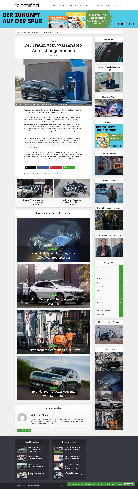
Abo (113, 5)
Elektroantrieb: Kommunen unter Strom (53, 350)
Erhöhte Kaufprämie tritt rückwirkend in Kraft (35, 458)
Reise (108, 5)
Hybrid (69, 5)
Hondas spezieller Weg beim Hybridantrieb (36, 474)
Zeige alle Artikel (24, 430)
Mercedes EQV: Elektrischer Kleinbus (35, 466)
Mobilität (78, 5)
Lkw (39, 173)
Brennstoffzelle (30, 173)
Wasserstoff (70, 122)
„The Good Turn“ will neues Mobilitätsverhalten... (72, 466)
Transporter (58, 173)
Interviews (89, 5)
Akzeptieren (128, 484)
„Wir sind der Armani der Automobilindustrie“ (73, 474)
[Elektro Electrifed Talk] (109, 108)
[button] (30, 167)
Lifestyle (99, 5)
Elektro (61, 5)
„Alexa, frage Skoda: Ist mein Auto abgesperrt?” (73, 449)
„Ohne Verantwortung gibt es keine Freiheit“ (72, 457)
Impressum (56, 486)
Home (53, 5)
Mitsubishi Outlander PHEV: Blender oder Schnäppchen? (35, 450)
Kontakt (63, 486)
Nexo (64, 138)
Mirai (45, 173)
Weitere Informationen (116, 484)
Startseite (20, 32)
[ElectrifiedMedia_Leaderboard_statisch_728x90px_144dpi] (69, 19)
